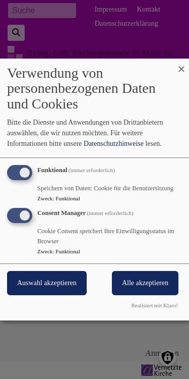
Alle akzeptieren (145, 283)
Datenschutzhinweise (114, 143)
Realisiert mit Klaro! (154, 305)
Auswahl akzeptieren (47, 283)
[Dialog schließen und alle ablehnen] (181, 65)
